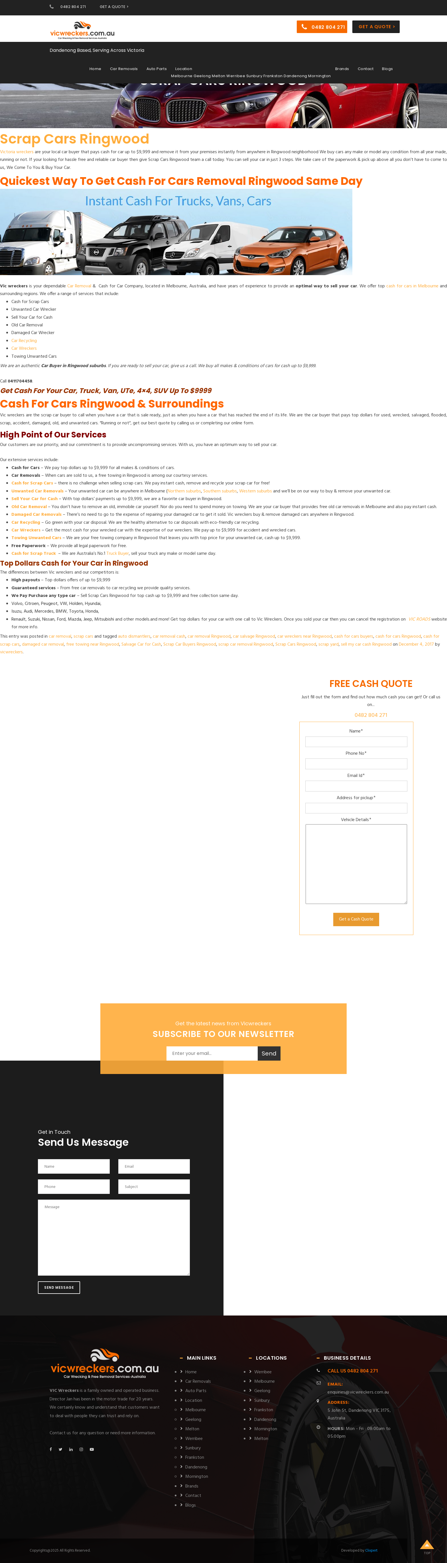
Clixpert (371, 1551)
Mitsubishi (104, 619)
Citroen (32, 603)
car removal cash (169, 636)
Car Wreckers (24, 348)
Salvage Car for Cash (141, 644)
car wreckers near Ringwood (304, 636)
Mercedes (44, 611)
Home (95, 68)
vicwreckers (11, 652)
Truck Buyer (117, 553)
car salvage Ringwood (254, 636)
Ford (61, 619)
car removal (60, 636)
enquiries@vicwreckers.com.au (358, 1388)
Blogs (387, 68)
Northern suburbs (184, 491)
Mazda (74, 619)
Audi (28, 611)
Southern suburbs (220, 491)
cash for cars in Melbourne (412, 286)
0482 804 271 (73, 6)
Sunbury (193, 1448)
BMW (61, 611)
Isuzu (16, 611)
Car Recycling (24, 341)
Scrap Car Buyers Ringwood (189, 644)
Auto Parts (157, 68)
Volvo (17, 603)
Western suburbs (255, 491)
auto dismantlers (134, 636)
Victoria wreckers (17, 152)
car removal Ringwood (209, 636)
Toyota (76, 611)
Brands (342, 68)
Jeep (88, 619)
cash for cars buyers (353, 636)
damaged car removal (43, 644)
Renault (18, 619)
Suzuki (34, 619)
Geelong (193, 1419)
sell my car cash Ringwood (366, 644)
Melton (192, 1429)
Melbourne (195, 1410)
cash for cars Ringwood (398, 636)
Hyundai (92, 603)
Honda (92, 611)
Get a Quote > (377, 26)
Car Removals (124, 68)
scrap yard (328, 644)
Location (183, 68)
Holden (76, 603)
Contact (366, 68)
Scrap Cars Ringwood (74, 138)
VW (63, 603)
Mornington (196, 1476)
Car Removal (79, 286)
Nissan (48, 619)
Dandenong (196, 1467)
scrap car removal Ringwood (245, 644)
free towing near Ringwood (92, 644)
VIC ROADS (419, 619)
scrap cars (83, 636)
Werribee (194, 1439)
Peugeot (49, 603)
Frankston (194, 1457)
